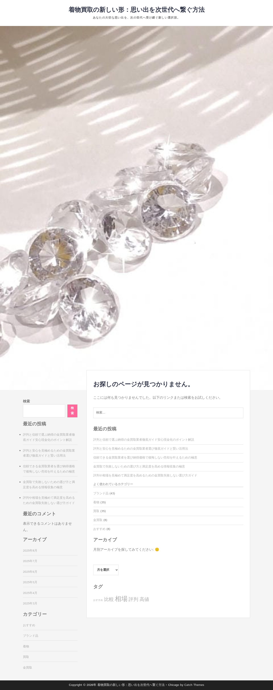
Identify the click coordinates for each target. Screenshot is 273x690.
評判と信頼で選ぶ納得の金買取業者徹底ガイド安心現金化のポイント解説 (143, 440)
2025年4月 (30, 593)
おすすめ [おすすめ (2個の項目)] (98, 600)
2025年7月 (30, 561)
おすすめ (99, 529)
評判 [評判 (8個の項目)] (133, 599)
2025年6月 (30, 572)
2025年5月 (30, 582)
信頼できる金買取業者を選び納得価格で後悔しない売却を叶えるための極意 (145, 457)
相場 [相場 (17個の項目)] (121, 599)
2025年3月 (30, 603)
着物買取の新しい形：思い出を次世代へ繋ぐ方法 (137, 10)
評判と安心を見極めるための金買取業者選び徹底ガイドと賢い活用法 (140, 449)
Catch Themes (194, 685)
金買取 (97, 520)
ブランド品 (101, 493)
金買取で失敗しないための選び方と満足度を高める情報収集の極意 (139, 466)
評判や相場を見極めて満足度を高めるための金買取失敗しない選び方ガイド (145, 475)
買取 (96, 511)
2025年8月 (30, 551)
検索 (26, 401)
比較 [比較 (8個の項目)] (109, 599)
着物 (96, 502)
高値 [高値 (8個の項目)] (144, 599)
